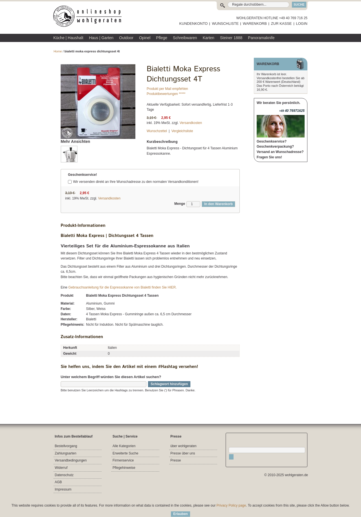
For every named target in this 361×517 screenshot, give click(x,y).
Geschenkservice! (82, 175)
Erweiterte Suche (125, 453)
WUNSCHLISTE (225, 23)
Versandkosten (191, 123)
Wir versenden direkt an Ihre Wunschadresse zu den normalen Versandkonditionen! (136, 182)
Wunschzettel (157, 131)
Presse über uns (182, 453)
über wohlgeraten (183, 446)
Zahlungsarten (65, 453)
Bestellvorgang (66, 446)
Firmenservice (123, 460)
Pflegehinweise (124, 468)
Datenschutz (64, 475)
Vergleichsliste (182, 131)
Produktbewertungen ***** (166, 94)
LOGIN (301, 23)
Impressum (63, 489)
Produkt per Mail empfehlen (167, 89)
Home (58, 51)
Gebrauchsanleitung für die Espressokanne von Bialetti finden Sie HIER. (122, 287)
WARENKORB (255, 23)
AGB (58, 482)
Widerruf (61, 468)
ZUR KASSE (281, 23)
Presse (175, 460)
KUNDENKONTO (193, 23)
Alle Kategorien (124, 446)
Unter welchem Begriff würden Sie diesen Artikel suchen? (111, 377)
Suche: (224, 5)
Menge (179, 204)
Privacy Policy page (231, 505)
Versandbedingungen (71, 460)
